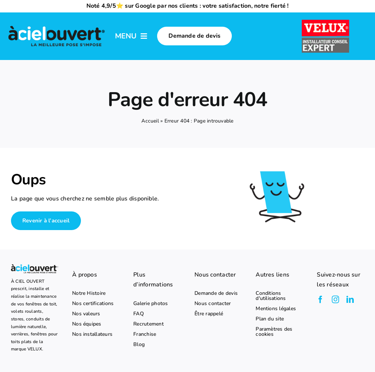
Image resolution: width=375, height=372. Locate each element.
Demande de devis (216, 293)
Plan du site (270, 319)
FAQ (138, 313)
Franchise (144, 334)
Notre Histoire (88, 293)
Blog (139, 344)
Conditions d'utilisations (271, 296)
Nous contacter (212, 303)
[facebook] (320, 299)
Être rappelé (208, 313)
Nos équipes (86, 324)
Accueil (150, 120)
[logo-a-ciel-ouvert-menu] (56, 26)
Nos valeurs (86, 313)
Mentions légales (276, 308)
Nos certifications (93, 303)
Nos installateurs (92, 334)
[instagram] (335, 299)
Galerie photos (150, 303)
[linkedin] (350, 299)
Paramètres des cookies (274, 332)
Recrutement (148, 324)
